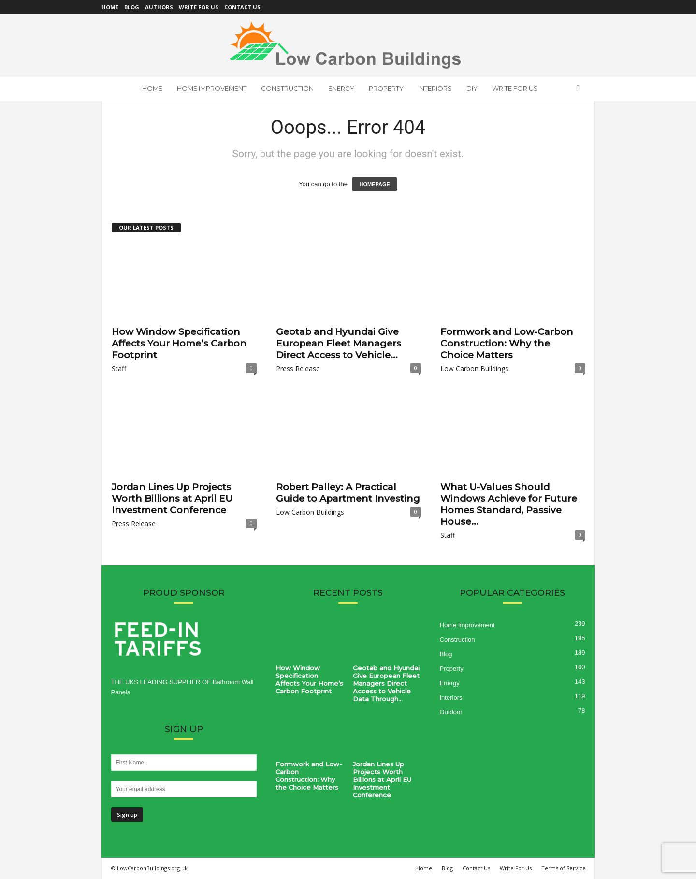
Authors (159, 7)
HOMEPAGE (374, 184)
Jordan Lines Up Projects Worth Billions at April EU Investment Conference (172, 498)
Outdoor (451, 712)
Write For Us (198, 7)
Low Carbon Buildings (474, 368)
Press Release (298, 368)
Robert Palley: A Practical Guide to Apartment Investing (348, 492)
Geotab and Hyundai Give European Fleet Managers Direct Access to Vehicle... (338, 343)
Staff (119, 368)
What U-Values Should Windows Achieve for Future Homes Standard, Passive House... (508, 504)
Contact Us (242, 7)
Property (386, 88)
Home (110, 7)
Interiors (435, 88)
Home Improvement (211, 88)
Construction (287, 88)
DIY (472, 88)
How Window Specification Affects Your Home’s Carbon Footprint (179, 343)
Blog (131, 7)
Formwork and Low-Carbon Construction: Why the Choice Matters (506, 343)
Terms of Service (563, 868)
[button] (580, 88)
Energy (341, 88)
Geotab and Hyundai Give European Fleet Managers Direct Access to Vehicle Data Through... (386, 683)
